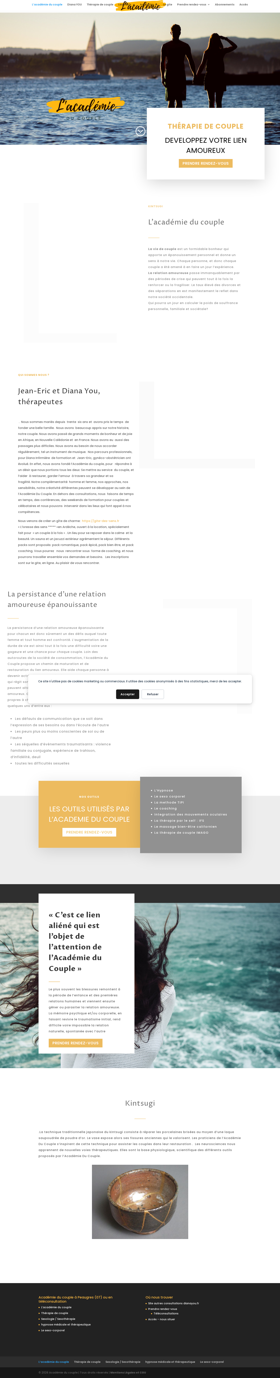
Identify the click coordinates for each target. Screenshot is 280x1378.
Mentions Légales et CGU (128, 1372)
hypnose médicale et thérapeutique (66, 1324)
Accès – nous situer (161, 1319)
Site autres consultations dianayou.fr (173, 1303)
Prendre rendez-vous (191, 4)
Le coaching (165, 803)
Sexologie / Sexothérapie (58, 1319)
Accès (243, 4)
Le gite (167, 4)
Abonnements (224, 4)
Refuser (153, 694)
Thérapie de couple (100, 4)
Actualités (147, 4)
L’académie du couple (47, 4)
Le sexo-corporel (53, 1330)
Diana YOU (74, 4)
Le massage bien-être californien (185, 821)
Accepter (128, 694)
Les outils (124, 4)
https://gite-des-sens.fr (100, 521)
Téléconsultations (166, 1313)
